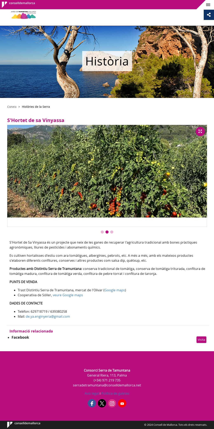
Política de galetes (115, 393)
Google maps (114, 290)
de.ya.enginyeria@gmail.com (48, 316)
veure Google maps (68, 295)
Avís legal (92, 393)
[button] (102, 232)
